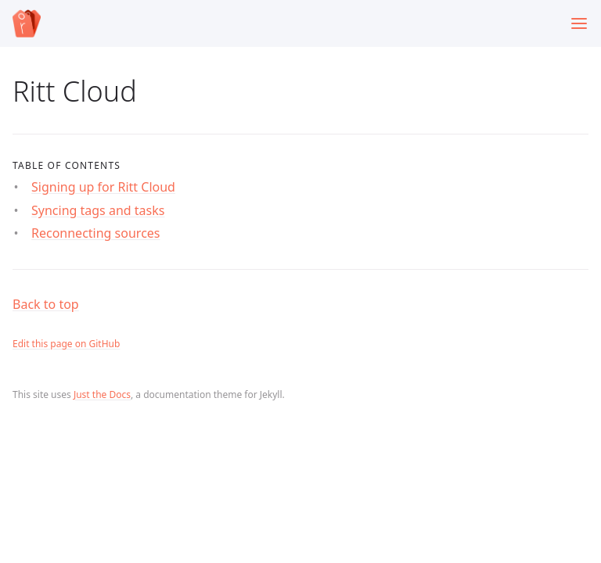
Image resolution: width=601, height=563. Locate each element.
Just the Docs (102, 394)
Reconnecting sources (95, 233)
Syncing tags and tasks (97, 210)
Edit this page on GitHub (66, 343)
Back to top (46, 304)
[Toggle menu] (579, 23)
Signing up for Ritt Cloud (103, 186)
